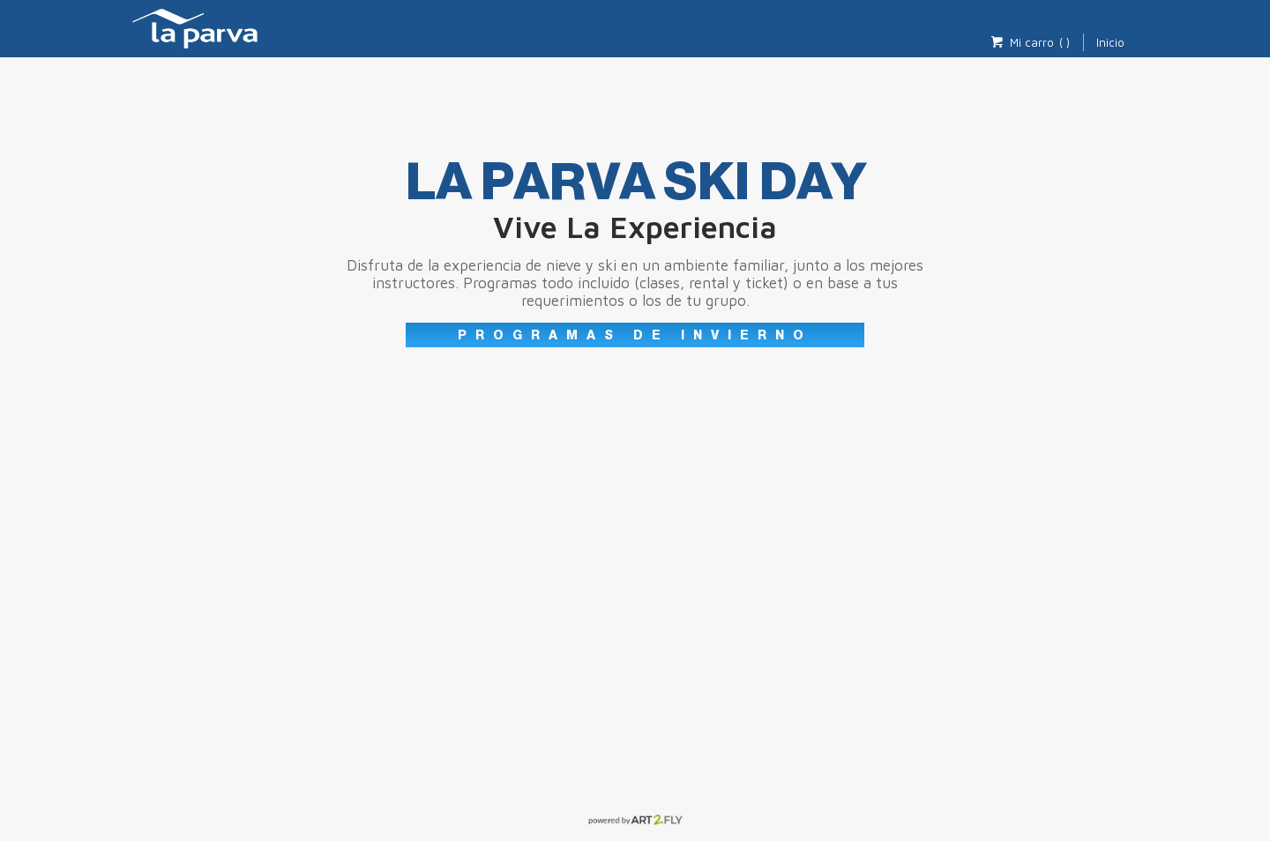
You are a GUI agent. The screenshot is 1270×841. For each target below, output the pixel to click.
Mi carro (1021, 42)
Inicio (1110, 42)
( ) (1064, 42)
